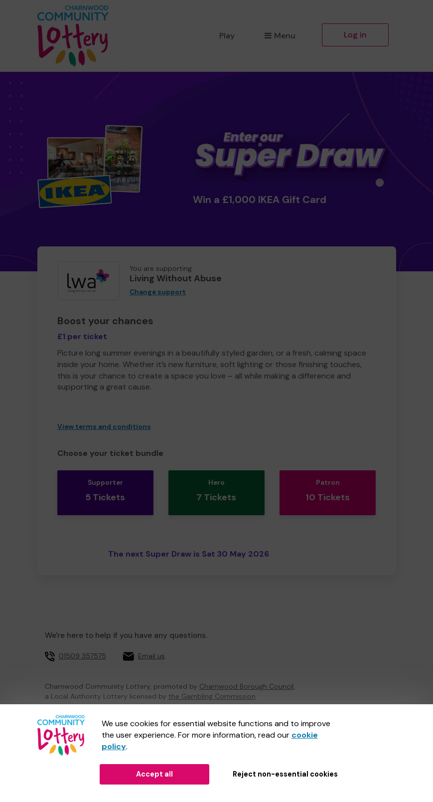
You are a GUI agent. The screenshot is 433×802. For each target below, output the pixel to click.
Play (227, 35)
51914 (172, 699)
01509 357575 (82, 646)
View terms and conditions (104, 426)
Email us (151, 646)
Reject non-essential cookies (285, 774)
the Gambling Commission (212, 687)
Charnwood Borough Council (246, 677)
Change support (158, 292)
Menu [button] (280, 35)
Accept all (154, 774)
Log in (355, 34)
